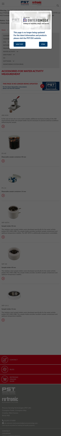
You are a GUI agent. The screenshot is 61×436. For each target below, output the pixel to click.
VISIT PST (19, 44)
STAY (43, 44)
